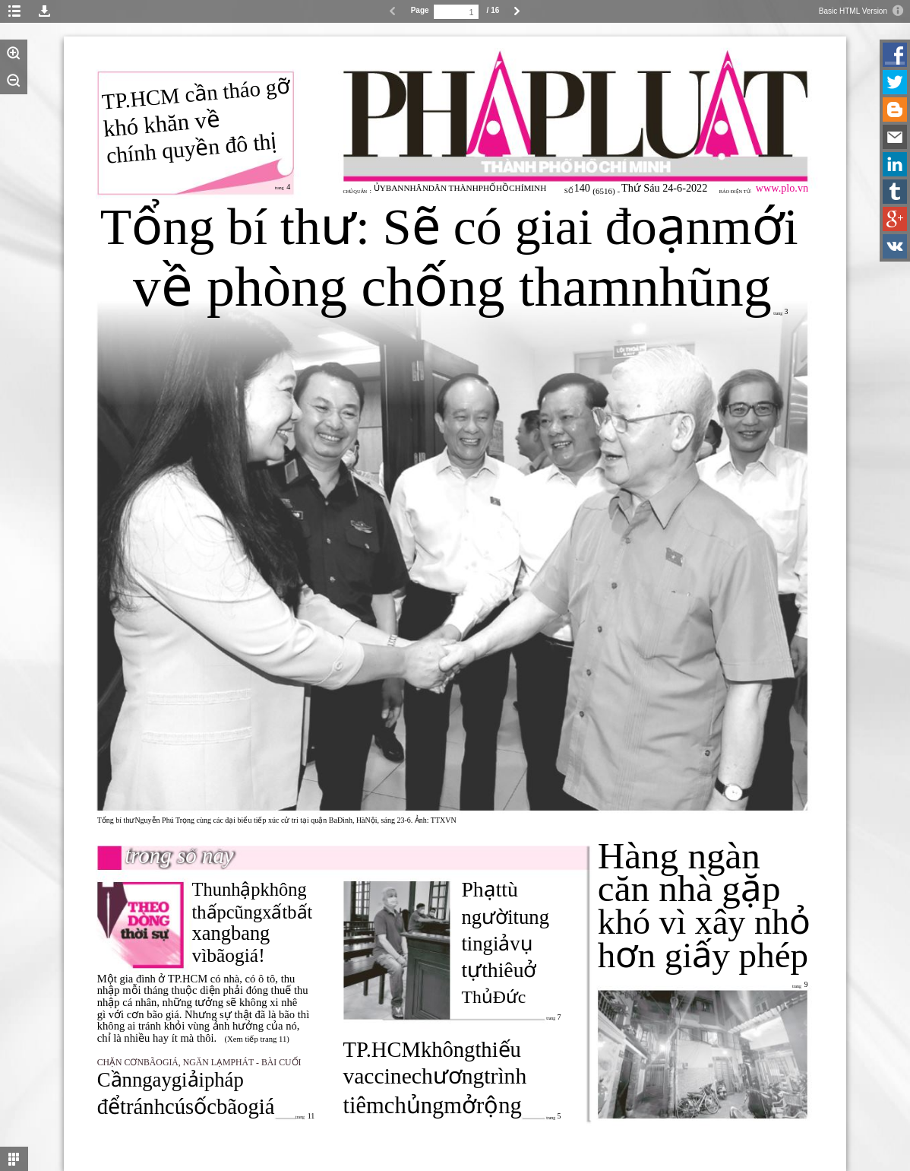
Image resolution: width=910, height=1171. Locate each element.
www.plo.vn (782, 188)
